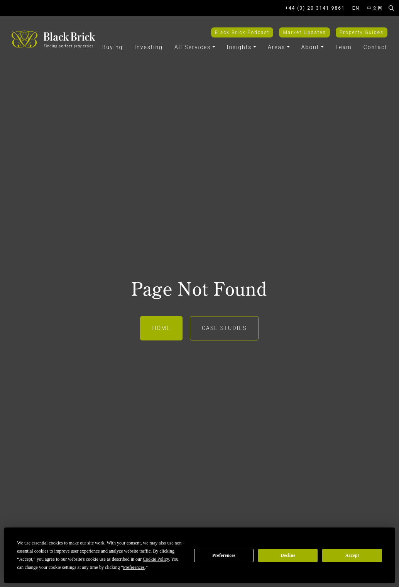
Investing (148, 47)
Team (343, 47)
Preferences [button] (134, 567)
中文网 (375, 8)
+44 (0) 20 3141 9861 (315, 8)
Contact (375, 47)
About (310, 47)
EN (356, 8)
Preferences (223, 555)
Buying (112, 47)
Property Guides (362, 32)
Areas (276, 47)
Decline (288, 555)
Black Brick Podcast (242, 32)
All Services (192, 47)
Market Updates (304, 32)
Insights (239, 47)
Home (161, 328)
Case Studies (224, 328)
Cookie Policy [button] (156, 559)
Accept (352, 555)
